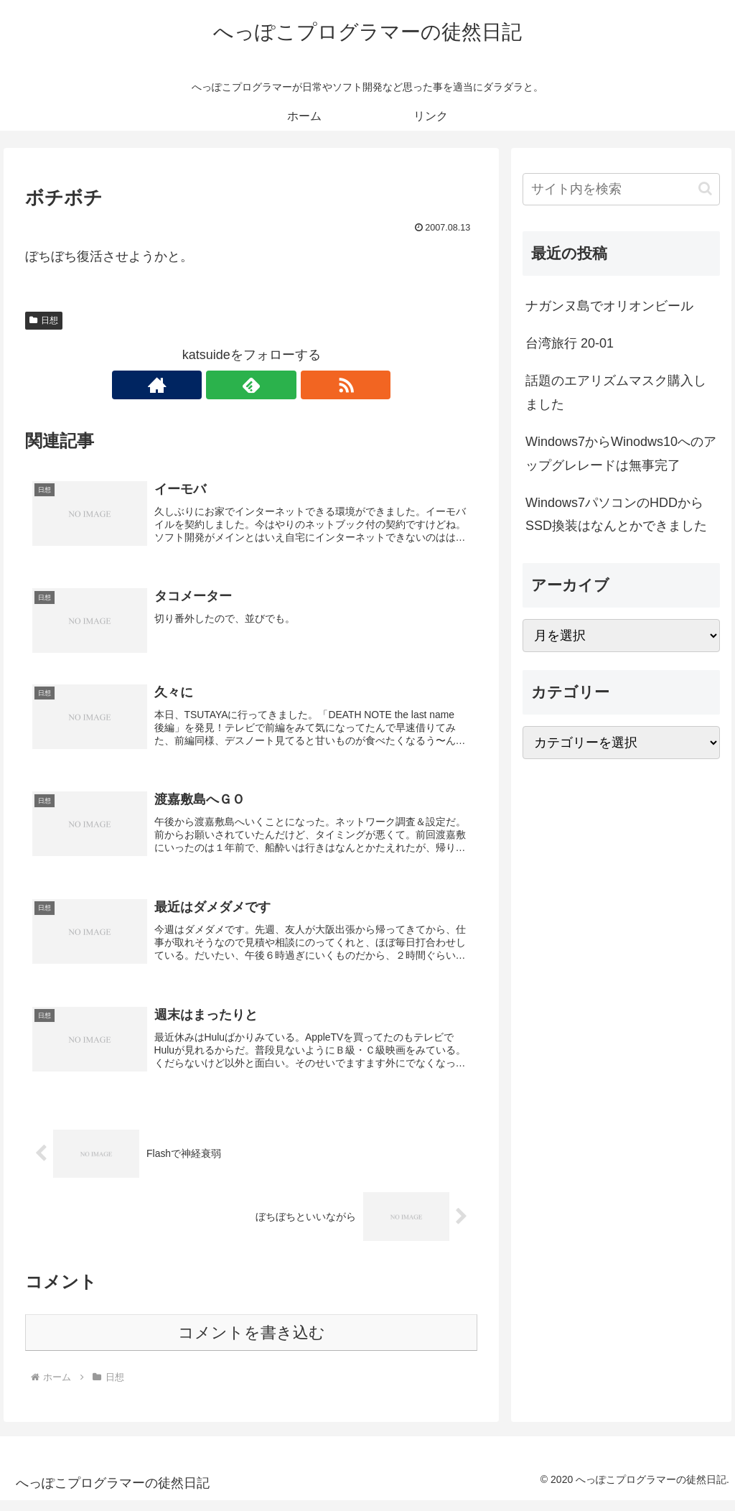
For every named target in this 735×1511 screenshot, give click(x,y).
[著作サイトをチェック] (218, 385)
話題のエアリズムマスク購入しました (615, 392)
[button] (705, 188)
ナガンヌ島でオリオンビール (609, 306)
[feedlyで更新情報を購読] (251, 385)
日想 (43, 320)
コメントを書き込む (251, 1343)
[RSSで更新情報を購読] (284, 385)
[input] (621, 189)
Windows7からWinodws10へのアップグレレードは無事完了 (620, 453)
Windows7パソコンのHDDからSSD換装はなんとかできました (616, 514)
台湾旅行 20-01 (569, 343)
